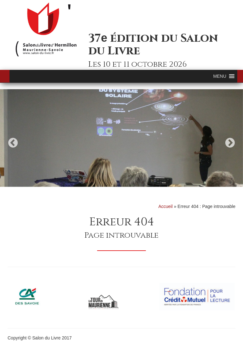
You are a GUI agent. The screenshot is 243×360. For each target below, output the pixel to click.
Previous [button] (13, 143)
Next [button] (230, 143)
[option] (121, 138)
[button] (219, 76)
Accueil (165, 206)
